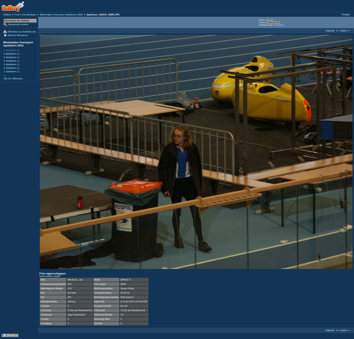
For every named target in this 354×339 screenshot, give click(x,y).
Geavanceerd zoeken (18, 24)
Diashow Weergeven (18, 35)
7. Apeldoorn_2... (12, 71)
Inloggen (345, 14)
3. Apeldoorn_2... (12, 57)
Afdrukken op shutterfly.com (22, 32)
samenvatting (46, 276)
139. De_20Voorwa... (14, 78)
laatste (343, 31)
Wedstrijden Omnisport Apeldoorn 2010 (61, 14)
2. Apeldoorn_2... (12, 54)
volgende (330, 31)
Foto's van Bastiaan (25, 14)
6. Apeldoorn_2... (12, 68)
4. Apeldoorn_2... (12, 61)
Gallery (7, 14)
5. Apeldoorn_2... (12, 64)
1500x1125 (278, 25)
